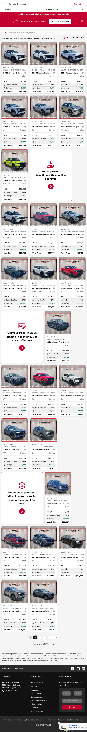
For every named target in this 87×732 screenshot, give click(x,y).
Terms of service (37, 708)
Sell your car (36, 693)
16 (51, 637)
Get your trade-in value (60, 21)
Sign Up (72, 707)
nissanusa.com (37, 711)
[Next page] (56, 637)
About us (34, 686)
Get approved (36, 697)
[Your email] (72, 700)
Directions (35, 690)
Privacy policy (36, 704)
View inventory (37, 683)
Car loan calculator (39, 701)
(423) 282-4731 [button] (10, 690)
